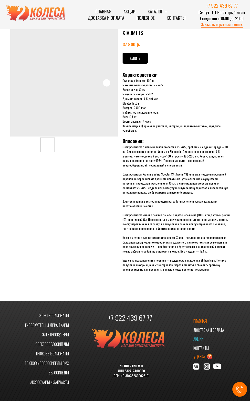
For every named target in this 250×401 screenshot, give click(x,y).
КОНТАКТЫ (201, 348)
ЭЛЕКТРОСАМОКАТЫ (54, 316)
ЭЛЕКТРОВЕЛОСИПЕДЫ (52, 344)
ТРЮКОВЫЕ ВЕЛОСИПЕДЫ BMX (47, 363)
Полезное (145, 18)
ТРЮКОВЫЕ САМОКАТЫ (52, 354)
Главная (103, 11)
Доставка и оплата (106, 18)
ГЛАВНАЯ (200, 321)
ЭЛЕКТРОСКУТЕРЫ (55, 335)
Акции (129, 11)
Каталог (156, 11)
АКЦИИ (198, 339)
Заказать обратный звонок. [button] (222, 24)
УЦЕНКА (199, 357)
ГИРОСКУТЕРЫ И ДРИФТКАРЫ (47, 325)
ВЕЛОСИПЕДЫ (59, 373)
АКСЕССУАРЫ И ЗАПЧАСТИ (49, 382)
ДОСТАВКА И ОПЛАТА (208, 330)
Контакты (176, 18)
